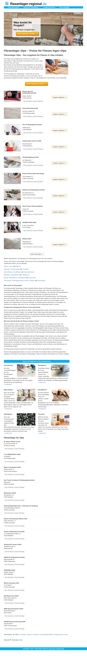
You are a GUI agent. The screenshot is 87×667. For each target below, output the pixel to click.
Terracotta (26, 269)
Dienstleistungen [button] (14, 7)
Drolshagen (22, 634)
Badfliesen (7, 275)
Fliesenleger (7, 280)
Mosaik (6, 277)
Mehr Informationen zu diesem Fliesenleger (33, 101)
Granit (11, 266)
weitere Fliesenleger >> (37, 254)
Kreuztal (65, 634)
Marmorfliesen (8, 272)
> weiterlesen (8, 384)
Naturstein (7, 269)
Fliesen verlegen (29, 280)
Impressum (52, 648)
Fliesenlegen (41, 280)
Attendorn (35, 634)
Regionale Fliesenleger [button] (32, 7)
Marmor (18, 266)
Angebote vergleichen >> (59, 97)
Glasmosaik (32, 277)
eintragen (64, 7)
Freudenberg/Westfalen (46, 634)
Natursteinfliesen (29, 272)
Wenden (29, 634)
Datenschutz (60, 648)
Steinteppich (21, 277)
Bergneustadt (58, 634)
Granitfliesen (17, 272)
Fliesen (6, 266)
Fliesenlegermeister (18, 280)
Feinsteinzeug (15, 269)
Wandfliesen (26, 275)
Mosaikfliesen (13, 277)
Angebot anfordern (49, 7)
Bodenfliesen (15, 275)
